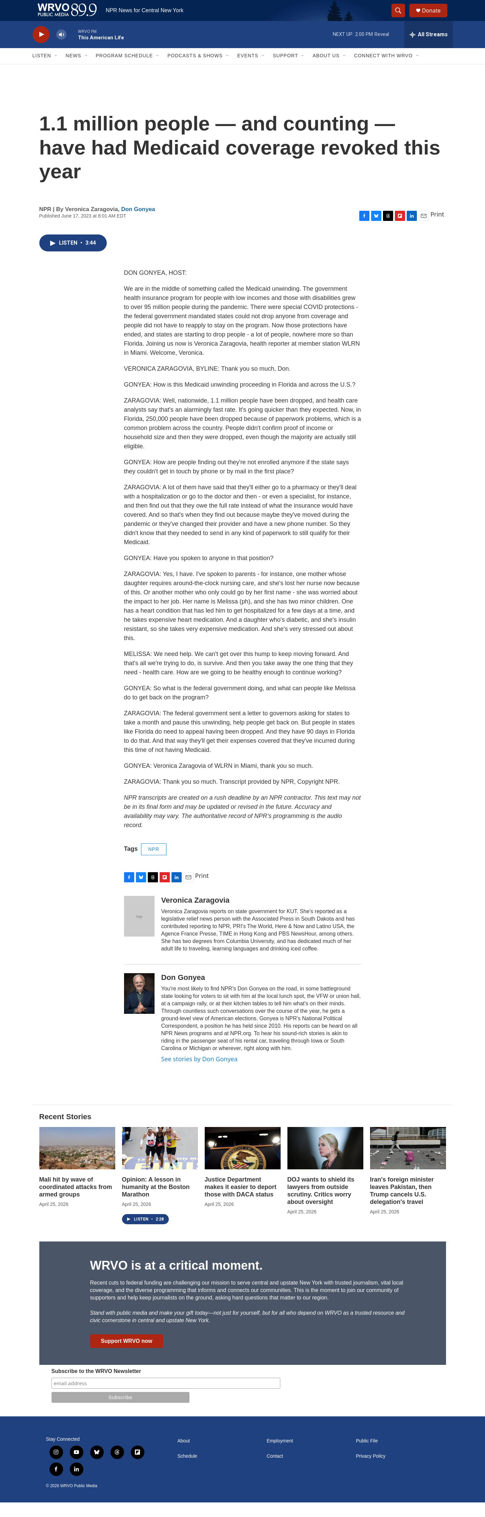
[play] (41, 49)
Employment (280, 1455)
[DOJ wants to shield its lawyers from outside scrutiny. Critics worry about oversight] (325, 1163)
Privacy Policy (370, 1470)
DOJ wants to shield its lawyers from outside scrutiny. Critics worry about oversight (321, 1205)
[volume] (61, 49)
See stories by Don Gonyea (199, 1073)
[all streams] (428, 49)
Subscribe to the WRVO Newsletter (96, 1386)
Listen (42, 70)
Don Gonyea (138, 224)
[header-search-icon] (401, 18)
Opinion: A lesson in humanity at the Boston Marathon (156, 1201)
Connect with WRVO (383, 70)
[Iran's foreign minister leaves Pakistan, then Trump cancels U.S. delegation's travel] (408, 1163)
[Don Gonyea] (139, 1008)
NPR (153, 863)
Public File (367, 1455)
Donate (435, 17)
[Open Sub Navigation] (56, 70)
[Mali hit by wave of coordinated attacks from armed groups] (77, 1163)
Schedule (187, 1470)
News (73, 70)
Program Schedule (124, 70)
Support (285, 70)
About (184, 1455)
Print (437, 229)
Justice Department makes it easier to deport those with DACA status (241, 1201)
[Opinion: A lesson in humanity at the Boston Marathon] (160, 1163)
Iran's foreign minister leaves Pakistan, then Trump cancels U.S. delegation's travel (402, 1205)
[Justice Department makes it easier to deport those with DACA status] (243, 1163)
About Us (325, 70)
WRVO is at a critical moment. (176, 1280)
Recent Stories (65, 1131)
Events (247, 70)
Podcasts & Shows (195, 70)
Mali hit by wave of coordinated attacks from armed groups (75, 1201)
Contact (275, 1470)
